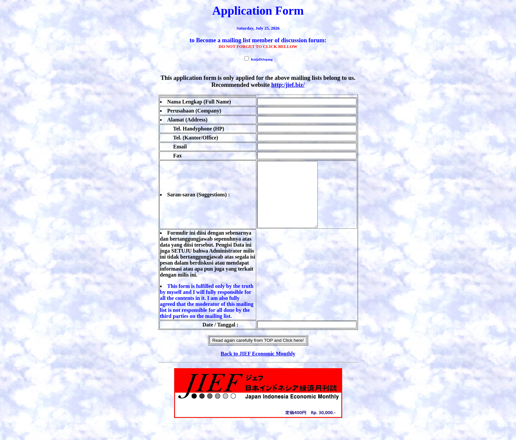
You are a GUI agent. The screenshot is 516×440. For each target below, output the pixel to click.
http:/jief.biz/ (288, 85)
